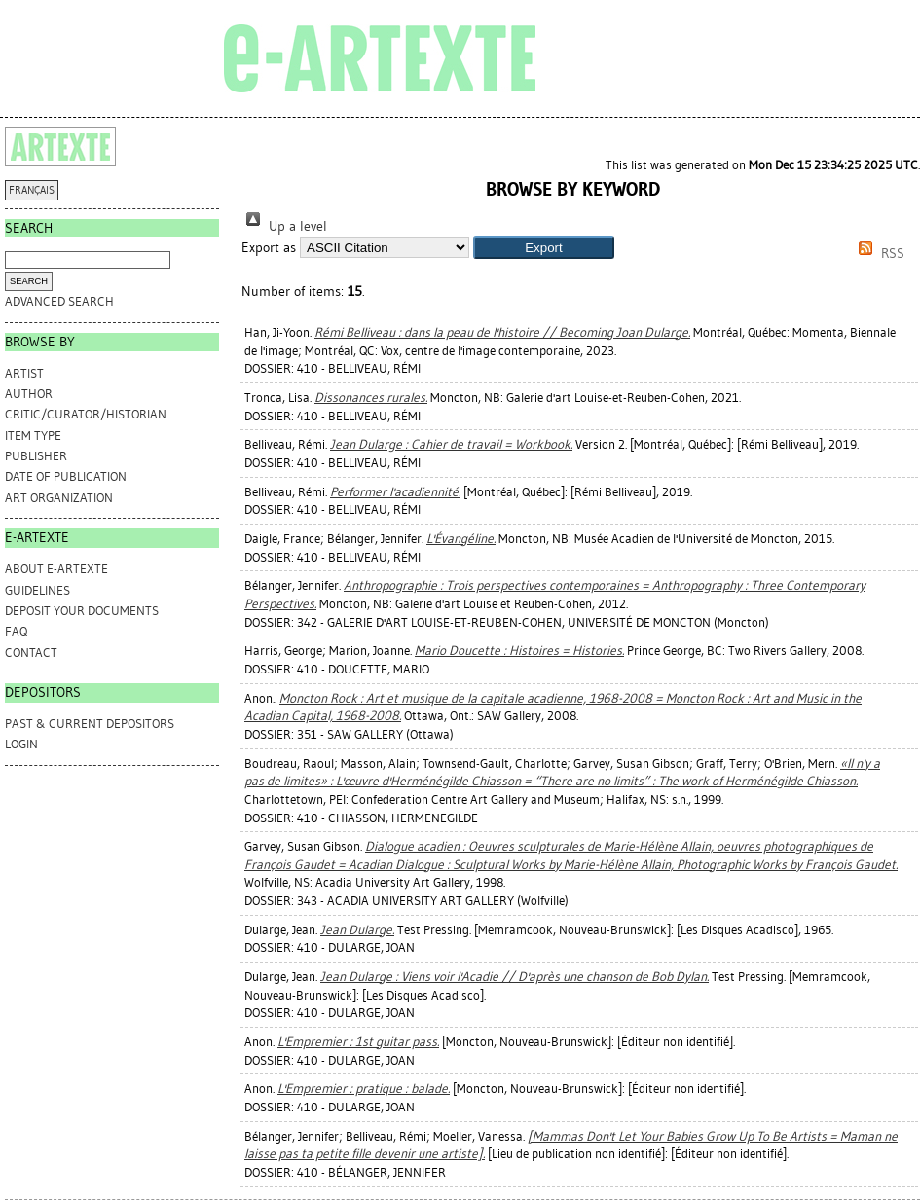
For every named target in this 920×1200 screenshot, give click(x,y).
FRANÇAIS (32, 190)
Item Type (33, 435)
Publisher (36, 456)
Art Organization (59, 498)
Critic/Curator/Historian (85, 414)
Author (29, 393)
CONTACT (31, 652)
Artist (24, 373)
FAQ (16, 631)
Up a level (284, 226)
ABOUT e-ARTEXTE (56, 569)
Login (21, 744)
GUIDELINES (37, 590)
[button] (543, 247)
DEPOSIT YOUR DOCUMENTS (82, 610)
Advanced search (59, 301)
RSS (878, 253)
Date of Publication (66, 476)
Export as (268, 247)
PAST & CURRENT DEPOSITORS (89, 723)
